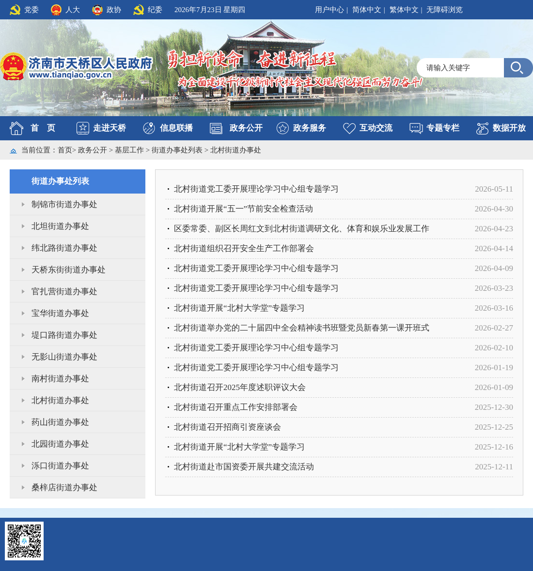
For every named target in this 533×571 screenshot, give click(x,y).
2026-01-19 (494, 367)
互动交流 (376, 128)
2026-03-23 (494, 288)
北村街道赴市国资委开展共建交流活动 (244, 466)
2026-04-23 (494, 228)
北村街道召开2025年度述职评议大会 (240, 387)
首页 (65, 150)
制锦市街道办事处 (64, 204)
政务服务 (309, 128)
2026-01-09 (494, 387)
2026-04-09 (494, 268)
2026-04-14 (494, 248)
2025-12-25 (494, 427)
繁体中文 (404, 10)
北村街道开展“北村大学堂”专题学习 (239, 308)
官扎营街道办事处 (64, 291)
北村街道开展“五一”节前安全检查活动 (243, 208)
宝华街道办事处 (60, 313)
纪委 (155, 10)
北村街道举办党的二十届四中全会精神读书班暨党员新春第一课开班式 (301, 327)
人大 (72, 10)
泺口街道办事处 (60, 465)
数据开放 (509, 128)
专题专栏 (442, 128)
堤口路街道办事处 (64, 335)
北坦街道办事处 (60, 226)
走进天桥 (109, 128)
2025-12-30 (494, 407)
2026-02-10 (494, 347)
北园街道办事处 (60, 444)
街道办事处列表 (178, 150)
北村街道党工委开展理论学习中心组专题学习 (256, 189)
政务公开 (246, 128)
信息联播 (176, 128)
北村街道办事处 (235, 150)
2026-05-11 (494, 189)
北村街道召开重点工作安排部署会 (236, 407)
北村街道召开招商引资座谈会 (227, 427)
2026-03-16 (494, 308)
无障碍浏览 (444, 10)
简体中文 (366, 10)
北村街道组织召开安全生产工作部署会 (244, 248)
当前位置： (39, 150)
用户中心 (329, 10)
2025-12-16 (494, 446)
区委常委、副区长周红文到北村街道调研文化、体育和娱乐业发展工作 (301, 228)
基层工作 (130, 150)
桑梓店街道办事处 (64, 487)
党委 (31, 10)
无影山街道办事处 (64, 356)
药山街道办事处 (60, 422)
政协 (114, 10)
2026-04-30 (494, 208)
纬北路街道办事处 (64, 248)
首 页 (43, 128)
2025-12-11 (494, 466)
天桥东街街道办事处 (68, 269)
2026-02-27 (494, 327)
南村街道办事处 (60, 378)
